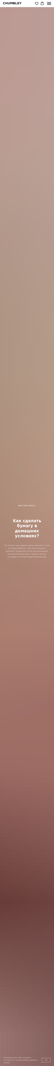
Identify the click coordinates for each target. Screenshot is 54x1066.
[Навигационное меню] (49, 3)
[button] (36, 3)
